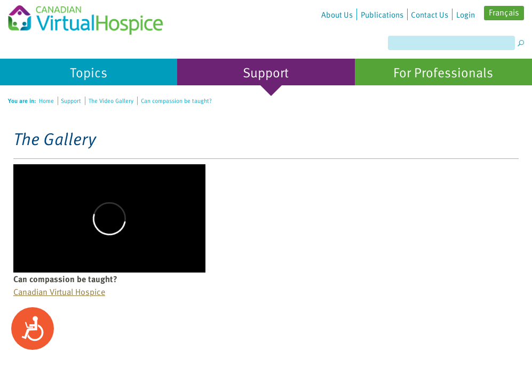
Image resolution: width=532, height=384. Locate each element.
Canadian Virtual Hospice (59, 291)
